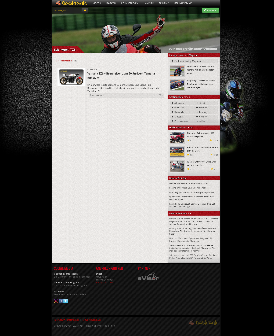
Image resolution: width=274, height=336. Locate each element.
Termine (164, 3)
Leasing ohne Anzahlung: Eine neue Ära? (187, 187)
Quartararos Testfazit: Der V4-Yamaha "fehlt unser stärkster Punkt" (200, 69)
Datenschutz (73, 319)
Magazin (111, 3)
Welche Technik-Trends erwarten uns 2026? (188, 183)
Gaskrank (177, 107)
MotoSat (177, 116)
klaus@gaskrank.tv (105, 282)
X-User (201, 121)
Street (200, 103)
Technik (201, 107)
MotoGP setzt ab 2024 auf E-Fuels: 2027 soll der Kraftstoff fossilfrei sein (192, 222)
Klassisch (92, 70)
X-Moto (201, 116)
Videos (97, 3)
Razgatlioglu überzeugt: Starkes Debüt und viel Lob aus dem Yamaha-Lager (201, 83)
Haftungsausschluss (91, 319)
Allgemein (178, 103)
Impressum (59, 319)
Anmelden (210, 10)
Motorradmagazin (64, 60)
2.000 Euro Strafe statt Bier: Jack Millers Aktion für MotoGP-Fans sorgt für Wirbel (193, 256)
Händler (148, 3)
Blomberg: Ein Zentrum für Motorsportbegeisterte (191, 192)
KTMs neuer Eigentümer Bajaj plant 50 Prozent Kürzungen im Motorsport (190, 239)
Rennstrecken (129, 3)
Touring (201, 112)
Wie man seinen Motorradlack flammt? (192, 249)
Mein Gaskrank (183, 3)
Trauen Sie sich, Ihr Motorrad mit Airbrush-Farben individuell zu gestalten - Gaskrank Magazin (191, 246)
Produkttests (179, 121)
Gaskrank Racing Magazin (186, 61)
